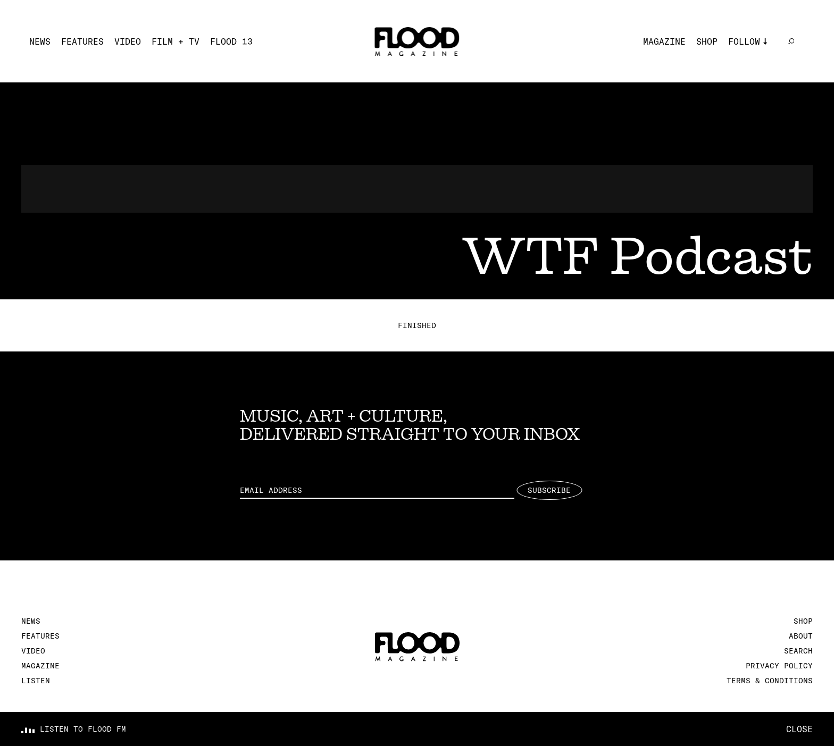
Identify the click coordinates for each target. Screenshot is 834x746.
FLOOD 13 (231, 41)
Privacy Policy (779, 665)
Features (82, 41)
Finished (417, 325)
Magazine (664, 41)
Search (798, 651)
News (40, 41)
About (801, 636)
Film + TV (175, 41)
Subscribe (549, 490)
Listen (35, 680)
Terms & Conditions (770, 680)
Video (127, 41)
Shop (707, 41)
